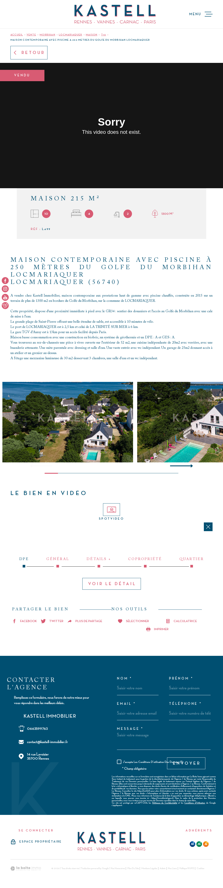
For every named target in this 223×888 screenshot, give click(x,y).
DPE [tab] (24, 562)
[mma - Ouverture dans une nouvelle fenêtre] (199, 844)
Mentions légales (149, 868)
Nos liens (172, 868)
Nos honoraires (118, 868)
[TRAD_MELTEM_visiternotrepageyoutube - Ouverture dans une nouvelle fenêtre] (5, 297)
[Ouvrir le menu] (201, 14)
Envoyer (187, 763)
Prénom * (181, 678)
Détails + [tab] (99, 562)
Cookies (200, 868)
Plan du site (133, 868)
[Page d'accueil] (115, 14)
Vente (31, 35)
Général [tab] (58, 562)
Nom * (124, 678)
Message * (130, 729)
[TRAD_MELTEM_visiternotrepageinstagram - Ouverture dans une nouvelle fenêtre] (5, 288)
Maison (91, 35)
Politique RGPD (186, 868)
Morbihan (47, 35)
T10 (103, 35)
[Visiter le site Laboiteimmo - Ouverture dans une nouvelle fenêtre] (25, 868)
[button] (190, 466)
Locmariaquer (70, 35)
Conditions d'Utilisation (194, 803)
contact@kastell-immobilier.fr (47, 742)
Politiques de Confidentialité (164, 803)
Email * (126, 704)
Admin (163, 868)
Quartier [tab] (192, 562)
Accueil (16, 35)
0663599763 (37, 729)
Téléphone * (185, 704)
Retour (29, 52)
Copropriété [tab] (145, 562)
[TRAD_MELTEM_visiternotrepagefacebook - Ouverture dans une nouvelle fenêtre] (5, 280)
